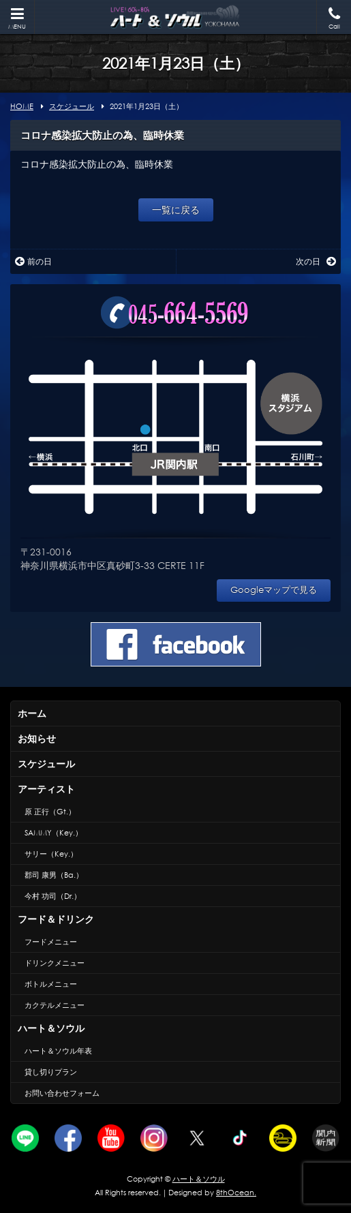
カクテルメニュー (55, 1005)
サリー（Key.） (51, 853)
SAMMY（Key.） (53, 832)
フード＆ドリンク (56, 918)
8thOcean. (236, 1192)
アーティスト (46, 788)
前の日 (33, 261)
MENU (17, 19)
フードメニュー (51, 941)
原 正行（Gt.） (50, 811)
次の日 (316, 261)
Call (334, 19)
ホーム (32, 713)
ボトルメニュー (51, 984)
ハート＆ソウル (51, 1028)
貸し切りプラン (51, 1071)
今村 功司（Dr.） (53, 896)
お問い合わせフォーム (62, 1093)
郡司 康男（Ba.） (54, 875)
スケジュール (46, 763)
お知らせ (37, 738)
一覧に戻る (176, 209)
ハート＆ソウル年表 (58, 1050)
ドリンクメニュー (55, 962)
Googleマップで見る (273, 590)
